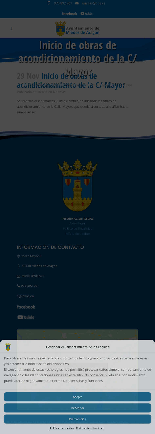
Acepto (77, 397)
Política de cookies (62, 428)
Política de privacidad (90, 428)
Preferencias (77, 419)
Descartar (77, 408)
